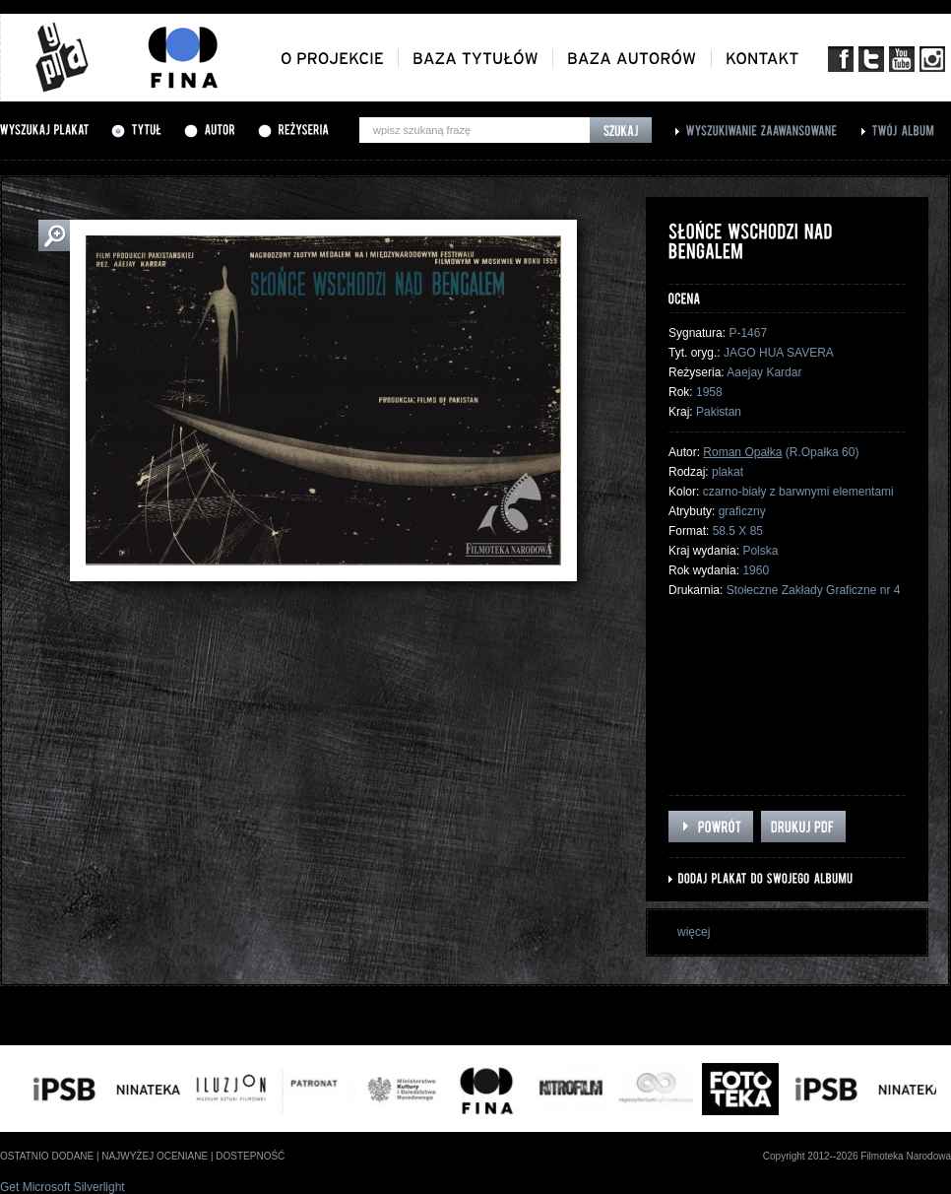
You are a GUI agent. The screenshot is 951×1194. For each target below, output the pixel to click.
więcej (693, 932)
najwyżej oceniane (154, 1156)
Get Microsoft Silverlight (62, 1187)
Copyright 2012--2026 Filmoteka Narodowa (857, 1156)
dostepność (250, 1156)
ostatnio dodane (47, 1156)
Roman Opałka (742, 452)
